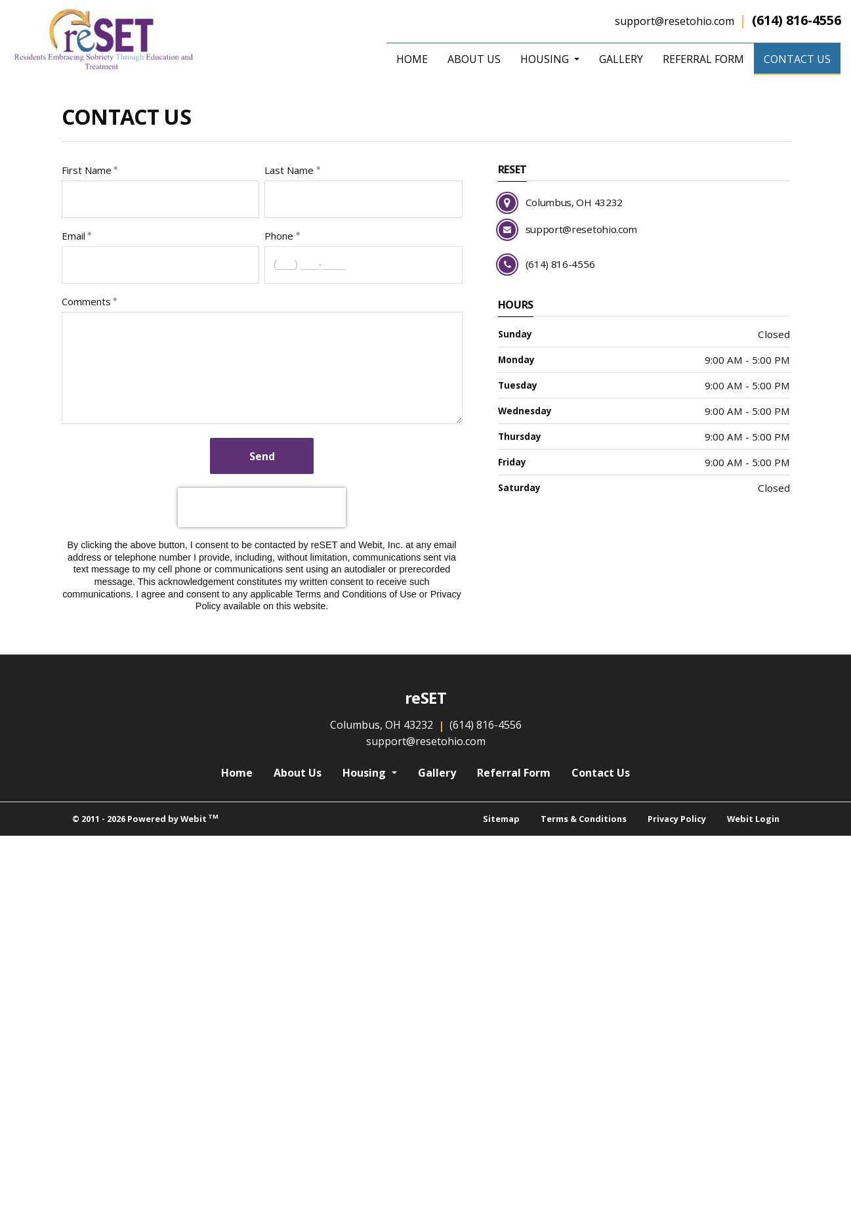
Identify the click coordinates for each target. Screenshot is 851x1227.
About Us (474, 59)
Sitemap (501, 819)
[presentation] (262, 856)
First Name (87, 170)
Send (262, 456)
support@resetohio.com (674, 21)
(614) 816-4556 (796, 20)
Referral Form (703, 59)
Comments (86, 301)
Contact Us (802, 57)
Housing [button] (545, 59)
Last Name (289, 170)
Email (73, 235)
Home (412, 59)
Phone (278, 235)
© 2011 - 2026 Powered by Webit (145, 818)
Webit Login (753, 819)
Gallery (621, 59)
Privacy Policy (677, 819)
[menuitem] (412, 59)
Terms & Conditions (584, 819)
